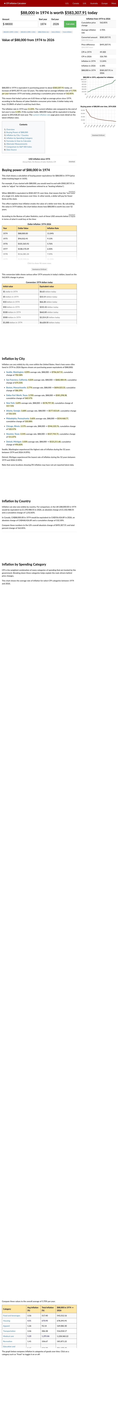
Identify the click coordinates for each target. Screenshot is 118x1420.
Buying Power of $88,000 (17, 132)
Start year (43, 19)
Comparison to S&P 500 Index (19, 147)
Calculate (70, 24)
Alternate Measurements (16, 144)
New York (10, 515)
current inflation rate (41, 115)
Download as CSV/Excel (39, 381)
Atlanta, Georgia (13, 522)
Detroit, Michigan (13, 553)
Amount (5, 19)
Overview (10, 129)
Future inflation (67, 32)
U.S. (67, 3)
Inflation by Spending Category (19, 138)
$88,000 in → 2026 (11, 32)
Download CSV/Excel (98, 135)
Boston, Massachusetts (16, 499)
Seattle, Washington (14, 484)
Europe (105, 3)
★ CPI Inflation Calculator (15, 3)
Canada (76, 3)
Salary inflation (56, 32)
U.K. (84, 3)
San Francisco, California (16, 491)
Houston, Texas (12, 545)
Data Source (11, 149)
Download (72, 161)
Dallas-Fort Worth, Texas (16, 507)
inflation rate (43, 32)
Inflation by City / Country (17, 135)
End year (55, 19)
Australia (94, 3)
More (114, 3)
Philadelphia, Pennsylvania (17, 530)
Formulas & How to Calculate (18, 141)
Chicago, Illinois (13, 538)
